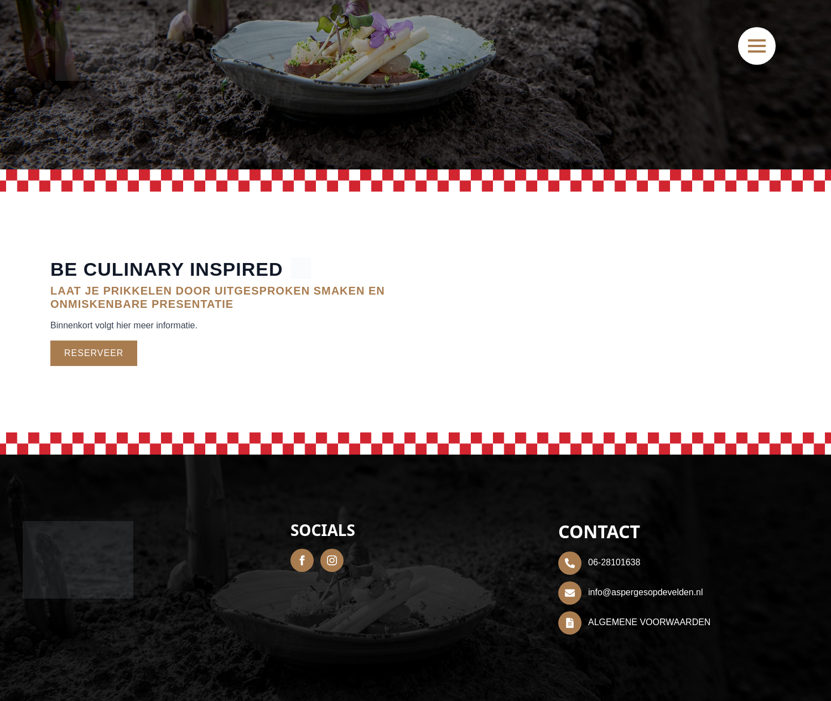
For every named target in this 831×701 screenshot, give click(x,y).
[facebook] (302, 560)
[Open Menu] (757, 46)
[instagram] (332, 560)
